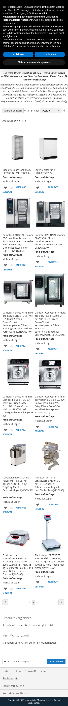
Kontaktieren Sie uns (16, 693)
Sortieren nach (31, 110)
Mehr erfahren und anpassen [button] (34, 62)
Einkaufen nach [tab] (13, 110)
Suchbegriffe (10, 678)
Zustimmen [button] (49, 54)
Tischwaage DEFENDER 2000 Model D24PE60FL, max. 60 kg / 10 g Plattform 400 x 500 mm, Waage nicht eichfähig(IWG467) (50, 561)
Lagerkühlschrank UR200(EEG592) (45, 171)
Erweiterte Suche (13, 686)
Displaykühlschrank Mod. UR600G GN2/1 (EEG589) (17, 171)
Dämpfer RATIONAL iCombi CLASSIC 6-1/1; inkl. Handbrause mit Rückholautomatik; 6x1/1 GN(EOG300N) (50, 241)
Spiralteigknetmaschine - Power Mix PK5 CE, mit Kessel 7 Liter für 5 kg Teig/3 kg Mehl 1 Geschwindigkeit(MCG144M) (18, 485)
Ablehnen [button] (18, 54)
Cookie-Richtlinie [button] (54, 20)
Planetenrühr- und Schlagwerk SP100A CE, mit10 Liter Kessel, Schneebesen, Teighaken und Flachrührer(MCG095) (49, 484)
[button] (5, 187)
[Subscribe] (56, 661)
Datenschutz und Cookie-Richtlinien (25, 671)
